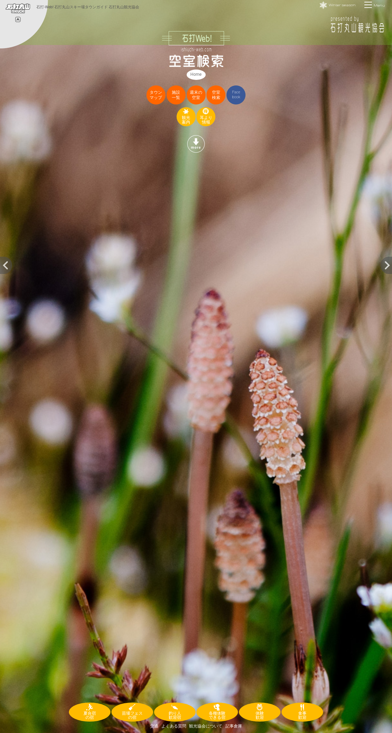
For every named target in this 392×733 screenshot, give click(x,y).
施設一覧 (176, 95)
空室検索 (216, 95)
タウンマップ (156, 95)
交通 (154, 726)
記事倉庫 (233, 726)
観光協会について (205, 726)
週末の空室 (196, 95)
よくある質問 (173, 726)
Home (196, 74)
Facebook (236, 94)
